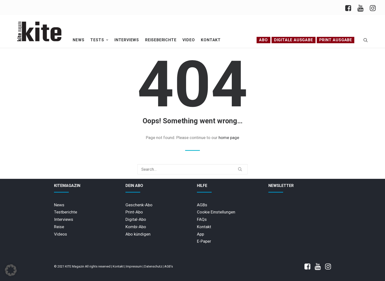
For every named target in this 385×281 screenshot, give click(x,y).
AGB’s (168, 266)
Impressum (134, 266)
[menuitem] (349, 7)
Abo (263, 40)
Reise (59, 226)
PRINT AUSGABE (335, 40)
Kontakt (211, 40)
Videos (60, 234)
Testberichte (65, 212)
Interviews (126, 40)
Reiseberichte (160, 40)
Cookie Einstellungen (216, 212)
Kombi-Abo (135, 226)
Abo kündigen (138, 234)
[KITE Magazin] (39, 31)
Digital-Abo (135, 219)
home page (229, 137)
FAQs (202, 219)
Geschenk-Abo (138, 204)
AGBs (202, 204)
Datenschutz (153, 266)
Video (188, 40)
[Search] (192, 169)
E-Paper (204, 241)
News (78, 40)
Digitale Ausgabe (293, 40)
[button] (365, 40)
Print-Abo (134, 212)
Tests (99, 40)
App (200, 234)
